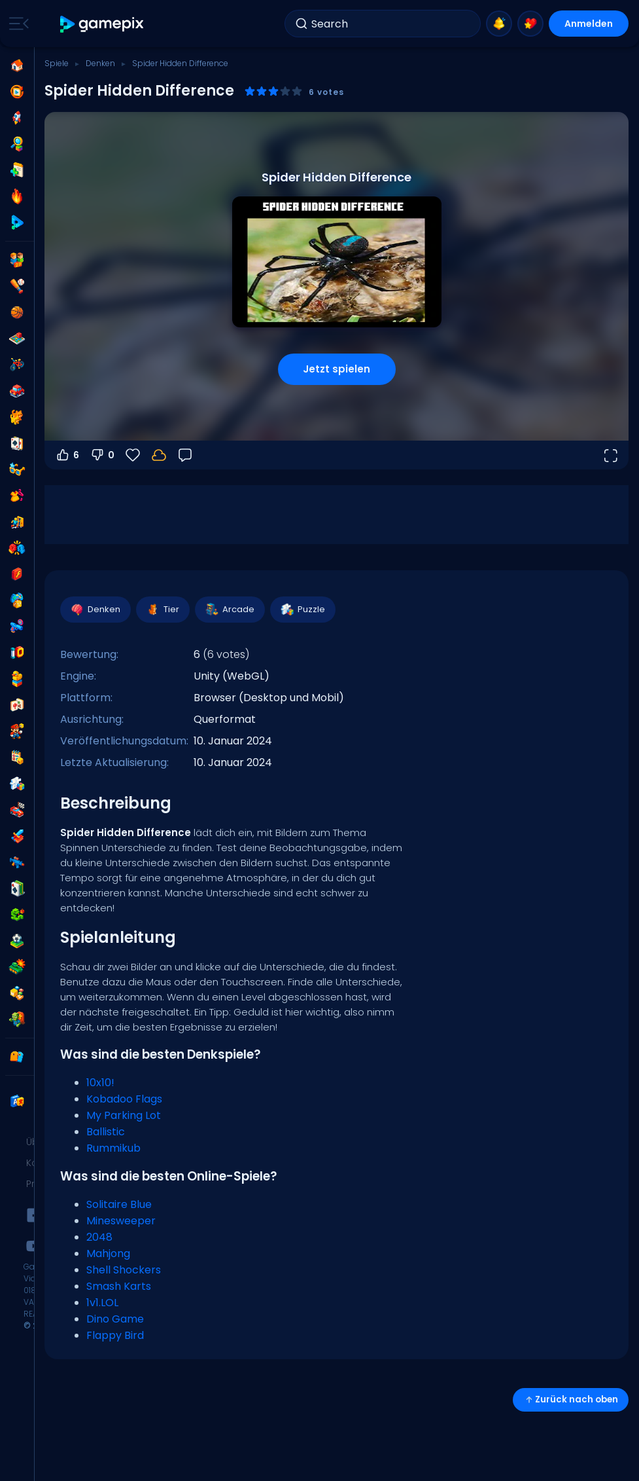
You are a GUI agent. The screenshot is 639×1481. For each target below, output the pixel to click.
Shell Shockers (123, 1269)
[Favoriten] (133, 455)
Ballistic (105, 1131)
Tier (162, 609)
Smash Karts (118, 1286)
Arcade (229, 609)
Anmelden (588, 23)
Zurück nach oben (570, 1399)
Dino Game (115, 1318)
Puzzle (302, 609)
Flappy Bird (115, 1335)
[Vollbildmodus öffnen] (610, 455)
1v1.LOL (102, 1302)
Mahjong (108, 1253)
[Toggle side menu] (16, 23)
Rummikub (113, 1148)
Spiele (56, 63)
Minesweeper (121, 1220)
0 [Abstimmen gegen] (102, 455)
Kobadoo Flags (124, 1098)
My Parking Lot (123, 1115)
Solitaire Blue (119, 1204)
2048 (99, 1237)
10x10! (100, 1082)
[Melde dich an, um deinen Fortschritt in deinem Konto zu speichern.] (159, 455)
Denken (100, 63)
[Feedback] (185, 455)
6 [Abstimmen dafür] (67, 455)
